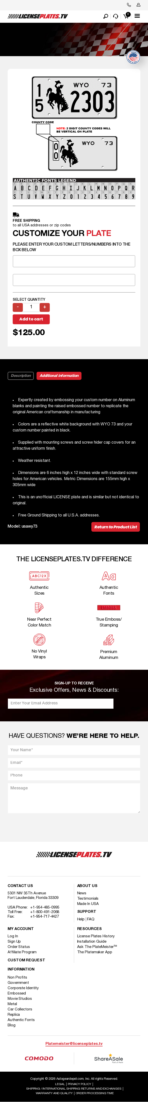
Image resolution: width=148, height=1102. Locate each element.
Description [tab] (21, 376)
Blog (11, 1025)
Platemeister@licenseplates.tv (74, 1044)
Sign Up (14, 941)
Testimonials (88, 898)
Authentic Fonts (21, 1020)
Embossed (17, 993)
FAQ (90, 919)
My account (21, 929)
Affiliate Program (22, 952)
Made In (88, 904)
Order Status (19, 947)
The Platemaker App (94, 952)
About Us (87, 886)
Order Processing (95, 1093)
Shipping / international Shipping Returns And (73, 1088)
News (82, 893)
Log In (13, 936)
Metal (12, 1004)
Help (81, 919)
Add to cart (31, 319)
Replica (14, 1015)
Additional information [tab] (59, 376)
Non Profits (17, 977)
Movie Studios (20, 999)
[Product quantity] (31, 307)
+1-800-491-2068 (44, 912)
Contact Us (20, 886)
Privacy (79, 1084)
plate (98, 233)
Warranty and (54, 1093)
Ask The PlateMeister (97, 947)
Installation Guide (91, 941)
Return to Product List (115, 527)
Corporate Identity (23, 988)
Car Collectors (20, 1009)
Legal (60, 1084)
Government (18, 983)
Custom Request (26, 960)
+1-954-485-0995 (44, 907)
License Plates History (96, 936)
